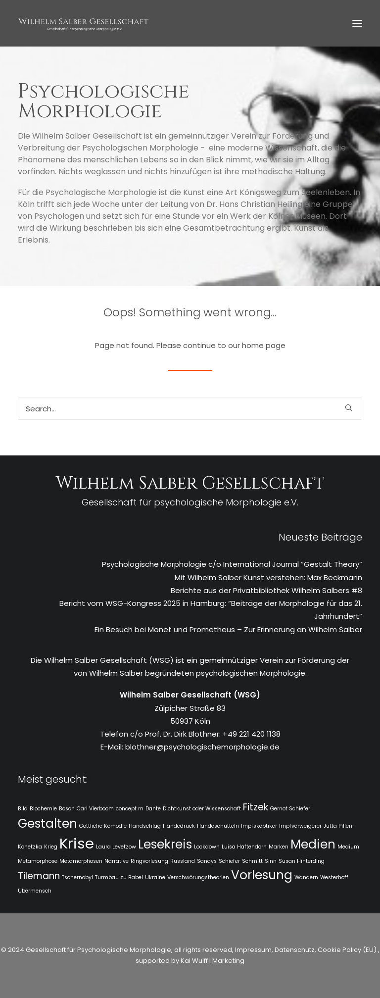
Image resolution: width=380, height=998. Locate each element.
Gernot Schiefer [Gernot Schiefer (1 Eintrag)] (290, 808)
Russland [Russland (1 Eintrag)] (182, 861)
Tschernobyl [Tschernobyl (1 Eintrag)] (77, 877)
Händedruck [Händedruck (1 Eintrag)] (179, 826)
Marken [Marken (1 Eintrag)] (278, 846)
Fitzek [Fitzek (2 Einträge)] (255, 807)
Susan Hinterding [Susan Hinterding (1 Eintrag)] (302, 861)
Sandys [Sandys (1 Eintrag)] (207, 861)
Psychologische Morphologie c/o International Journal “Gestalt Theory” (232, 564)
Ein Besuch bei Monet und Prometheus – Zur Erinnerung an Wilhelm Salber (228, 629)
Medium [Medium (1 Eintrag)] (348, 846)
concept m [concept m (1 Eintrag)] (129, 808)
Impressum (253, 949)
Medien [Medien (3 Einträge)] (312, 844)
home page (263, 345)
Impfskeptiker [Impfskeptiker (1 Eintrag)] (259, 826)
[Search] (190, 409)
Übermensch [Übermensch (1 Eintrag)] (34, 891)
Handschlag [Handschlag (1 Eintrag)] (145, 826)
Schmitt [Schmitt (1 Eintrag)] (252, 861)
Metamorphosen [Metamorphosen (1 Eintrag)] (80, 861)
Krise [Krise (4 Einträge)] (76, 843)
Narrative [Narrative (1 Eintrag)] (116, 861)
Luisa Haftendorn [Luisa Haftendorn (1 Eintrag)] (244, 846)
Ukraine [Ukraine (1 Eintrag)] (155, 877)
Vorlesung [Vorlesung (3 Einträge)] (261, 875)
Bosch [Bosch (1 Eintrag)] (67, 808)
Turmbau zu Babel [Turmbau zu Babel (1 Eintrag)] (119, 877)
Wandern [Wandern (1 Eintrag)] (306, 877)
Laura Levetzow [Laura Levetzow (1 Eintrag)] (116, 846)
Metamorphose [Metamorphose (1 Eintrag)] (37, 861)
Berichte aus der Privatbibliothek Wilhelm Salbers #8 (266, 590)
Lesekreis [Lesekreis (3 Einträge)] (165, 844)
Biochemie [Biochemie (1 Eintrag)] (43, 808)
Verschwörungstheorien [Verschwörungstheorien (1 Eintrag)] (198, 877)
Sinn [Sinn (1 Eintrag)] (271, 861)
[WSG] (83, 23)
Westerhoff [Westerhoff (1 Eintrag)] (334, 877)
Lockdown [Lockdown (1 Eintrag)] (207, 846)
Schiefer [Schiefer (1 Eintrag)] (229, 861)
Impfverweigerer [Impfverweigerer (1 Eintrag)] (300, 826)
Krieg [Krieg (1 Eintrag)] (50, 846)
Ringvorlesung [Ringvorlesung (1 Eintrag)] (149, 861)
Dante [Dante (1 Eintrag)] (153, 808)
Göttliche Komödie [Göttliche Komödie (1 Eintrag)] (103, 826)
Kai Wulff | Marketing (212, 960)
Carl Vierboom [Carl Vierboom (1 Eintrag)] (95, 808)
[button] (357, 23)
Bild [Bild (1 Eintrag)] (23, 808)
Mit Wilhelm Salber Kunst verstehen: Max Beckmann (268, 577)
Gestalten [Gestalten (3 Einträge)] (47, 823)
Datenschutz (295, 949)
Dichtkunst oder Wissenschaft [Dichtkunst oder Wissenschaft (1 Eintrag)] (202, 808)
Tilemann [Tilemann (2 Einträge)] (39, 876)
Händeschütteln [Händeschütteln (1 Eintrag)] (218, 826)
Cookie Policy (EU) (348, 949)
